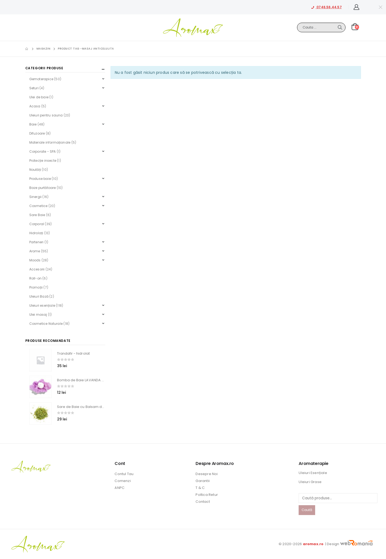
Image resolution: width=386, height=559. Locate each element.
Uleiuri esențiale (42, 305)
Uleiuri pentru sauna (46, 115)
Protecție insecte (42, 160)
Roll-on (35, 278)
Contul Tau (124, 473)
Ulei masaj (38, 314)
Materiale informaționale (50, 142)
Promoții (36, 287)
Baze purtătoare (42, 187)
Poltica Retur (207, 494)
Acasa (34, 106)
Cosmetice (38, 206)
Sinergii (35, 197)
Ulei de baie (38, 97)
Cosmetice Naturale (46, 323)
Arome (34, 251)
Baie (33, 124)
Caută (307, 509)
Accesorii (37, 269)
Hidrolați (36, 233)
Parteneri (36, 242)
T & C (200, 487)
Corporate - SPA (42, 151)
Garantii (203, 480)
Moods (35, 260)
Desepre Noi (207, 473)
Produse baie (40, 178)
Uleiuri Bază (38, 296)
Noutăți (35, 169)
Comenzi (123, 480)
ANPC (119, 487)
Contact (203, 501)
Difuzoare (37, 133)
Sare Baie (37, 215)
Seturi (34, 88)
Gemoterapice (41, 79)
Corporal (36, 224)
